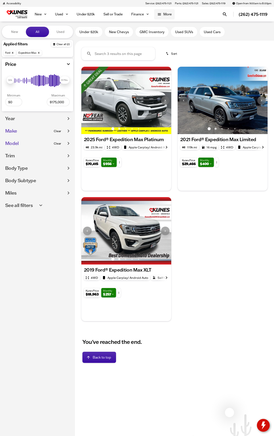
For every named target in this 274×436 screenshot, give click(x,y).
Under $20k (88, 32)
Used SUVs (184, 32)
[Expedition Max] (29, 52)
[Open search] (224, 14)
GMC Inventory (152, 32)
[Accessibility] (12, 3)
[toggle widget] (263, 425)
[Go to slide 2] (119, 128)
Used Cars (212, 32)
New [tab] (14, 32)
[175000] (58, 102)
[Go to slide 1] (112, 128)
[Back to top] (99, 357)
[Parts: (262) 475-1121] (186, 3)
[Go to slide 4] (132, 128)
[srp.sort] (171, 53)
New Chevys (119, 32)
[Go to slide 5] (138, 128)
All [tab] (37, 32)
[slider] (10, 80)
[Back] (61, 44)
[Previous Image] (87, 100)
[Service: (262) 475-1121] (158, 3)
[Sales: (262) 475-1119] (213, 3)
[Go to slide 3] (125, 128)
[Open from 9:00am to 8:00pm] (251, 3)
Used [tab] (60, 32)
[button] (88, 100)
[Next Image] (165, 100)
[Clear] (57, 131)
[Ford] (9, 52)
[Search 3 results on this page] (118, 54)
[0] (13, 102)
